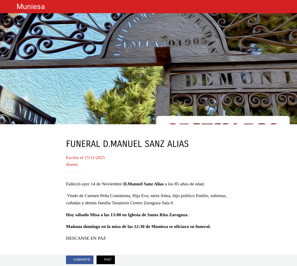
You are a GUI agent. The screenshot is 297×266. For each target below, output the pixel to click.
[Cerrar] (8, 6)
